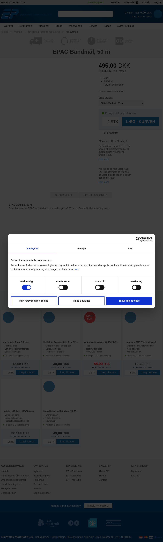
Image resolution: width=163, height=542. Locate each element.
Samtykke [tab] (32, 248)
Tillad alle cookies (129, 300)
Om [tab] (130, 248)
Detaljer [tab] (81, 248)
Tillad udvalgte (81, 300)
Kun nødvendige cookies (33, 300)
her (76, 269)
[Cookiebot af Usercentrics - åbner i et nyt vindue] (138, 239)
